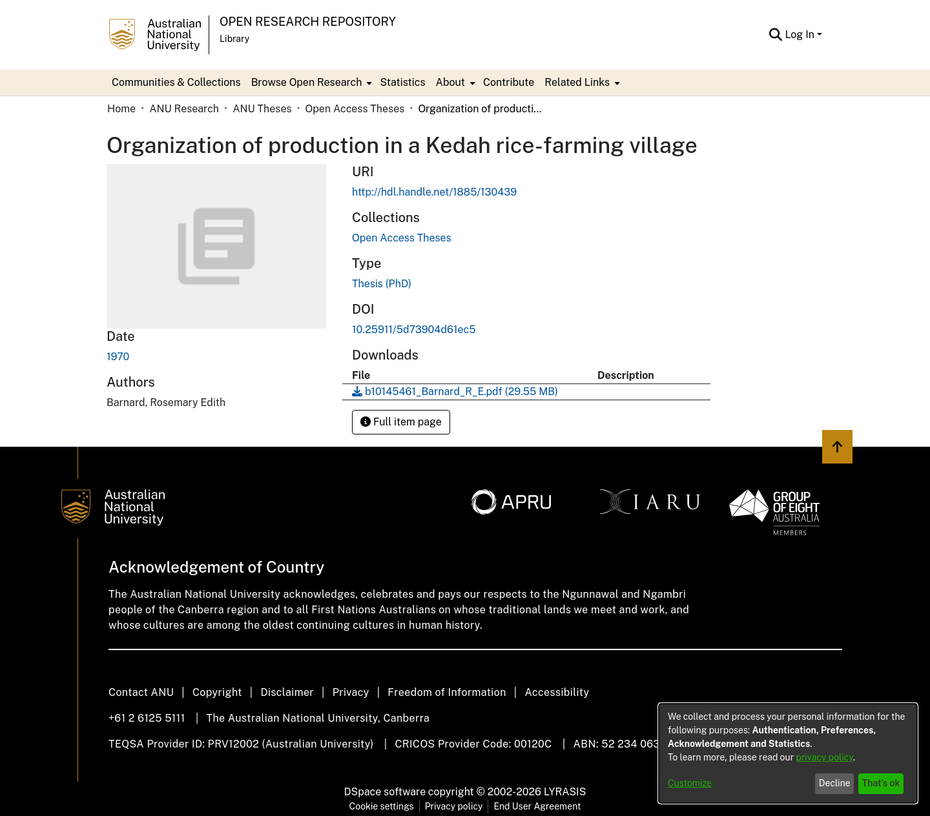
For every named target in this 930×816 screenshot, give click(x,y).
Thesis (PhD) (381, 284)
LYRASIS (565, 792)
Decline (835, 783)
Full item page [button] (401, 422)
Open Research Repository (308, 21)
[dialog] (788, 753)
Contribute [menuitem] (508, 82)
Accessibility (556, 692)
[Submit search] (775, 35)
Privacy (351, 692)
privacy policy (824, 757)
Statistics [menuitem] (402, 82)
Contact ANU (141, 692)
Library (234, 39)
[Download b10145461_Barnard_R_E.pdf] (455, 391)
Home (121, 109)
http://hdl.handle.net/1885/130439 (434, 192)
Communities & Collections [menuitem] (176, 82)
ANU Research (184, 109)
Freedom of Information (447, 692)
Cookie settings (381, 806)
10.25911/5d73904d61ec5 (413, 329)
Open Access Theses (355, 109)
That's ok (881, 783)
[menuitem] (310, 83)
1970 (118, 357)
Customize (690, 783)
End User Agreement (537, 806)
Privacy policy (454, 806)
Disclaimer (287, 692)
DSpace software (385, 792)
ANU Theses (261, 109)
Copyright (217, 692)
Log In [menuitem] (799, 34)
